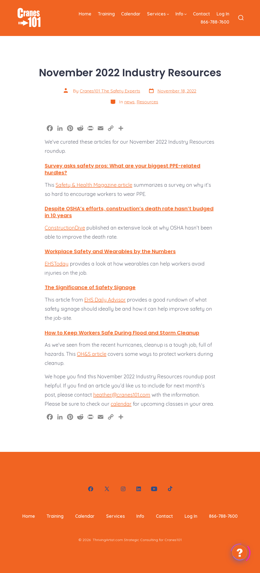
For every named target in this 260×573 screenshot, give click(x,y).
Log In (223, 13)
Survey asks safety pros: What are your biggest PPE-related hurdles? (122, 169)
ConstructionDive (65, 228)
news (129, 101)
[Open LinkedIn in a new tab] (139, 489)
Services (158, 13)
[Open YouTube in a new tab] (154, 489)
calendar (121, 404)
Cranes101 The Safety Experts (110, 91)
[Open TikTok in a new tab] (169, 489)
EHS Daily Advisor (105, 300)
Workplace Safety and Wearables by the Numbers (110, 251)
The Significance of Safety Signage (90, 287)
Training (106, 13)
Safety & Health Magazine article (94, 185)
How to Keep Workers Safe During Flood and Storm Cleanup (122, 332)
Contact (201, 13)
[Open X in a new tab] (107, 489)
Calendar (130, 13)
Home (85, 13)
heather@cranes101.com (121, 395)
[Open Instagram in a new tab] (123, 489)
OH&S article (91, 354)
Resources (147, 101)
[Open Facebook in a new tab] (91, 489)
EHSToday (57, 264)
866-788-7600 (215, 22)
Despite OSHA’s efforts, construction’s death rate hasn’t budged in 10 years (129, 212)
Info (181, 13)
